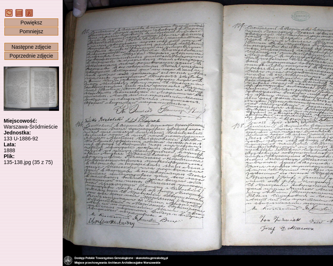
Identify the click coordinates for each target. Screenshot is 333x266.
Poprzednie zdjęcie (31, 56)
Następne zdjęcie (31, 47)
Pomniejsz (32, 31)
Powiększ (31, 22)
